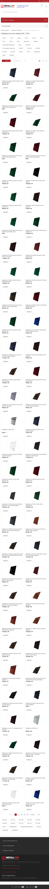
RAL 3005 (38, 48)
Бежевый (12, 55)
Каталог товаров (24, 20)
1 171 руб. (13, 784)
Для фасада (5, 833)
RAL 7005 (29, 823)
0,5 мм (26, 38)
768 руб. (36, 384)
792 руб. (36, 809)
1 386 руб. (36, 759)
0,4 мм (11, 38)
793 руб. (36, 609)
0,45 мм (19, 38)
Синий (28, 51)
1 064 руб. (13, 509)
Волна (20, 44)
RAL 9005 (5, 823)
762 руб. (36, 584)
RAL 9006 (21, 823)
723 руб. (36, 209)
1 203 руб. (36, 634)
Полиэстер (28, 44)
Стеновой (35, 41)
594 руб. (36, 359)
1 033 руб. (13, 634)
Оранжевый (14, 833)
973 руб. (13, 484)
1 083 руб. (13, 384)
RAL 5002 (38, 823)
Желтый (21, 51)
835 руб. (13, 409)
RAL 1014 (29, 826)
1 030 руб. (13, 135)
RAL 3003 (13, 826)
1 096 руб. (36, 85)
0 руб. (13, 110)
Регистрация (45, 1)
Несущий (39, 829)
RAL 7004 (38, 826)
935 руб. (36, 534)
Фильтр (6, 60)
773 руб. (13, 659)
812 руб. (36, 334)
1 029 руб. (13, 609)
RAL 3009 (5, 826)
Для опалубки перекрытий (8, 44)
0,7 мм (4, 41)
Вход (39, 1)
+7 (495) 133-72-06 (22, 5)
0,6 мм (41, 38)
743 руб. (13, 684)
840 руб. (13, 209)
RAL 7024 (29, 48)
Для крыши (26, 41)
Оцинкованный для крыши (27, 829)
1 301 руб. (36, 559)
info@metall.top (10, 879)
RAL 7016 (13, 823)
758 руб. (13, 459)
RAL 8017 (21, 48)
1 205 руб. (36, 184)
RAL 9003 (5, 51)
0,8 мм (11, 41)
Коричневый (37, 51)
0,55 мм (34, 38)
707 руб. (13, 85)
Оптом (4, 829)
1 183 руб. (36, 459)
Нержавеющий (13, 829)
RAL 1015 (21, 826)
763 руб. (13, 184)
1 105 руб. (13, 259)
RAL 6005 (13, 51)
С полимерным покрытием (9, 48)
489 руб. (36, 734)
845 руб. (36, 259)
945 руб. (13, 309)
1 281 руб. (13, 734)
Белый (4, 55)
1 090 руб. (36, 110)
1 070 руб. (36, 509)
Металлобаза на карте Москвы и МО (11, 871)
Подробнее (5, 87)
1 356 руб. (36, 684)
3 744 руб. (13, 559)
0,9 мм (18, 41)
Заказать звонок (20, 7)
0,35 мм (4, 38)
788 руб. (36, 309)
